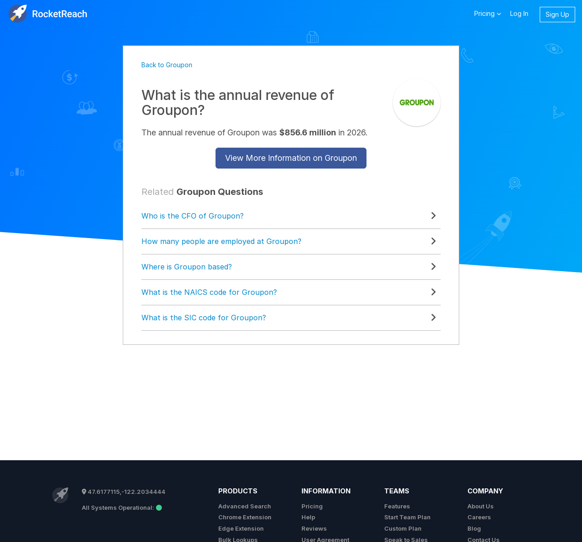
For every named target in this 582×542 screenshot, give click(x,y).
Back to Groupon (166, 65)
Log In (519, 13)
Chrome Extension (244, 517)
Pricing (312, 506)
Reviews (314, 528)
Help (308, 517)
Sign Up (557, 14)
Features (397, 506)
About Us (480, 506)
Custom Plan (402, 528)
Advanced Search (244, 506)
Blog (474, 528)
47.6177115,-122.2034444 (124, 491)
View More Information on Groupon (291, 158)
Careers (479, 517)
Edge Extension (241, 528)
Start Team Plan (407, 517)
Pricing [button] (487, 13)
